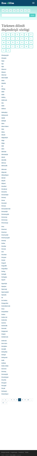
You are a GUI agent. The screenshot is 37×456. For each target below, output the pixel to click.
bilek (2, 106)
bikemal (3, 75)
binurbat (4, 254)
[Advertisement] (18, 426)
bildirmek (4, 100)
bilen (2, 123)
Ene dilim (13, 455)
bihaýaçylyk (5, 55)
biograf (3, 263)
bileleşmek (4, 115)
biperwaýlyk (5, 292)
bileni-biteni (4, 126)
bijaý (2, 61)
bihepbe (3, 58)
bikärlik (3, 83)
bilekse (3, 108)
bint (2, 252)
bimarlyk (4, 203)
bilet (2, 129)
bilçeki (3, 180)
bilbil (2, 92)
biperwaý (4, 289)
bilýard (3, 183)
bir (2, 297)
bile (2, 103)
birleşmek (4, 357)
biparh (3, 280)
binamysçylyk (5, 237)
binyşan (3, 257)
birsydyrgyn (5, 377)
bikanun (3, 69)
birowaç (3, 371)
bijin (2, 66)
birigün (3, 334)
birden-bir (4, 317)
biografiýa (4, 268)
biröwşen (4, 391)
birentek (3, 328)
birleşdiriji (4, 352)
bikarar (3, 72)
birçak (3, 388)
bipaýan (3, 286)
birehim (3, 323)
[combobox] (15, 15)
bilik (2, 146)
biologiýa (4, 277)
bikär (2, 80)
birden (3, 314)
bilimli (3, 157)
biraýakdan (4, 311)
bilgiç (3, 143)
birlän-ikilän (4, 366)
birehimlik (4, 325)
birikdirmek (4, 337)
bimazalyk (4, 211)
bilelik (3, 118)
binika (3, 243)
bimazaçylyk (5, 214)
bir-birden (4, 300)
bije (2, 64)
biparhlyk (4, 283)
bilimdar (3, 151)
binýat (3, 260)
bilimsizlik (4, 165)
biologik (3, 274)
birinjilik (3, 349)
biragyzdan (4, 303)
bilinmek (4, 169)
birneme (4, 369)
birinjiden (4, 346)
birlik (2, 360)
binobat (3, 246)
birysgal (3, 385)
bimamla (4, 192)
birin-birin (4, 343)
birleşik (3, 354)
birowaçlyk (4, 374)
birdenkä (4, 320)
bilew (3, 132)
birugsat (3, 383)
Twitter (27, 452)
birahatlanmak (5, 306)
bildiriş (3, 97)
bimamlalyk (4, 194)
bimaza (3, 206)
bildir (2, 94)
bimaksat (4, 189)
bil (2, 86)
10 (28, 399)
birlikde (3, 363)
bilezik (3, 135)
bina (2, 226)
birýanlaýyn (4, 394)
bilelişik (3, 121)
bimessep (4, 220)
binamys (4, 232)
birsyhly (3, 380)
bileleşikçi (4, 112)
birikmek (4, 340)
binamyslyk (4, 235)
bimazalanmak (5, 209)
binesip (3, 240)
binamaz (4, 229)
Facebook (21, 452)
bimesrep (4, 217)
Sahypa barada (5, 452)
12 (3, 402)
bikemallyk (4, 77)
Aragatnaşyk (13, 452)
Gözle (32, 15)
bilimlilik (3, 160)
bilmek (3, 178)
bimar (3, 200)
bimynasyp (4, 223)
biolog (3, 271)
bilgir (2, 140)
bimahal (3, 186)
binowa (3, 249)
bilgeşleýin (4, 137)
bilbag (3, 89)
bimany (3, 197)
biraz (2, 309)
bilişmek (4, 172)
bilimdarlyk (4, 154)
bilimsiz (3, 163)
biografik (4, 266)
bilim (2, 149)
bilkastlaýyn (5, 175)
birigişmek (4, 331)
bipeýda (3, 295)
